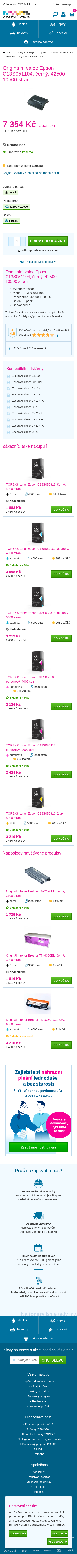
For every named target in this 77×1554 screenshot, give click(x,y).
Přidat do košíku (47, 252)
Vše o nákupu (62, 4)
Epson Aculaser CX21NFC (28, 430)
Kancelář (58, 44)
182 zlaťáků (63, 569)
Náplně (19, 35)
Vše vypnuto (57, 1541)
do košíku (61, 520)
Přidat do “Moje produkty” (38, 272)
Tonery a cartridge (25, 63)
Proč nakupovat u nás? (39, 1435)
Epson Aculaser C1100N (27, 393)
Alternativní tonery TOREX (39, 1445)
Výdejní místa (39, 1397)
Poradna (39, 1464)
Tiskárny (19, 44)
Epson (43, 63)
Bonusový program (39, 1407)
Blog (39, 1460)
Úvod (8, 63)
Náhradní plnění (39, 1417)
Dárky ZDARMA (39, 1440)
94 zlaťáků (59, 505)
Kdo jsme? (39, 1482)
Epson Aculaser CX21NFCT (29, 436)
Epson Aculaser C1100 (26, 386)
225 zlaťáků (24, 769)
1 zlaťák (58, 911)
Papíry (58, 35)
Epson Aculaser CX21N (26, 417)
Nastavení (59, 1533)
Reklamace (39, 1412)
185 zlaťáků (24, 701)
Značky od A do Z (39, 1402)
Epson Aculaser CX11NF (27, 405)
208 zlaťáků (63, 633)
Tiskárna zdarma (38, 53)
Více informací (56, 1524)
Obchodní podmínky (39, 1492)
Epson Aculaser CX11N (26, 399)
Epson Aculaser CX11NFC (28, 411)
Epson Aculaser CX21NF (27, 424)
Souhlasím (18, 1533)
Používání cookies (39, 1487)
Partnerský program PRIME (39, 1455)
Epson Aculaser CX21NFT (28, 442)
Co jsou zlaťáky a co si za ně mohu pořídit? (32, 184)
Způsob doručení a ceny (39, 1392)
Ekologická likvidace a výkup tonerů (39, 1450)
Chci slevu (53, 1371)
